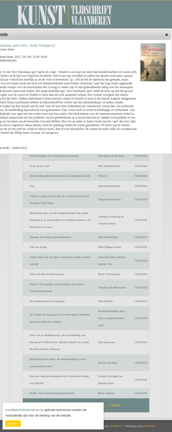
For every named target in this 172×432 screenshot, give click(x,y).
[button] (166, 34)
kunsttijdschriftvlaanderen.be (24, 410)
